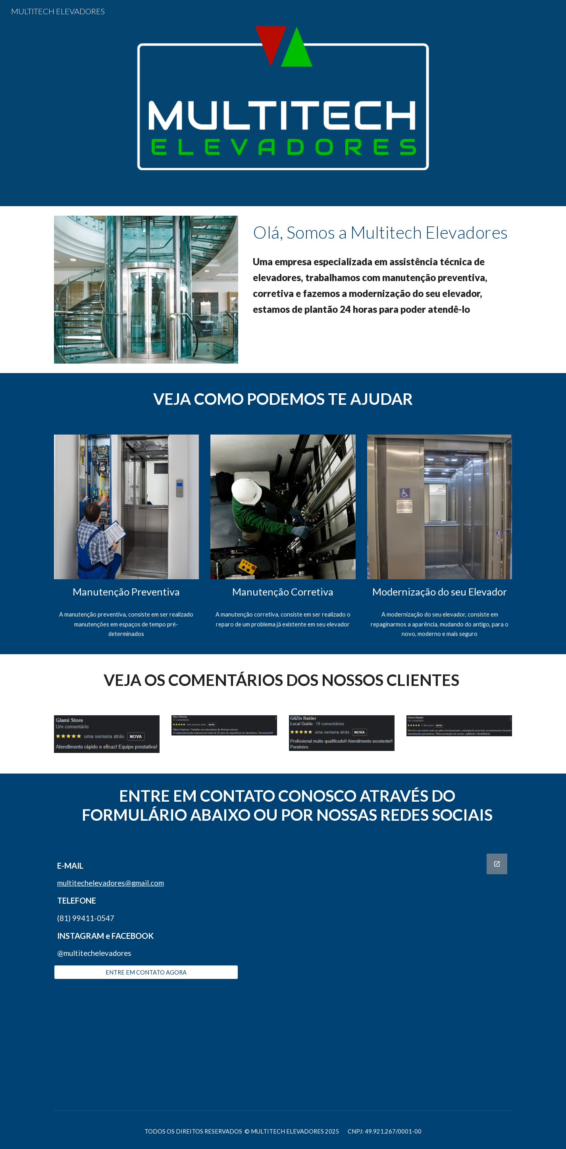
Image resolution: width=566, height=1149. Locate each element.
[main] (381, 232)
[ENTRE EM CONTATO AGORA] (146, 972)
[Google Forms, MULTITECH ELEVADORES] (381, 975)
